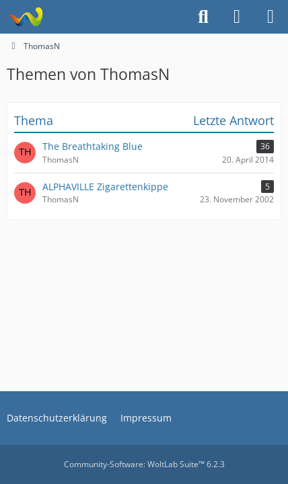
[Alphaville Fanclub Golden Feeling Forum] (25, 16)
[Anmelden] (236, 17)
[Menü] (270, 16)
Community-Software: (144, 464)
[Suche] (203, 16)
